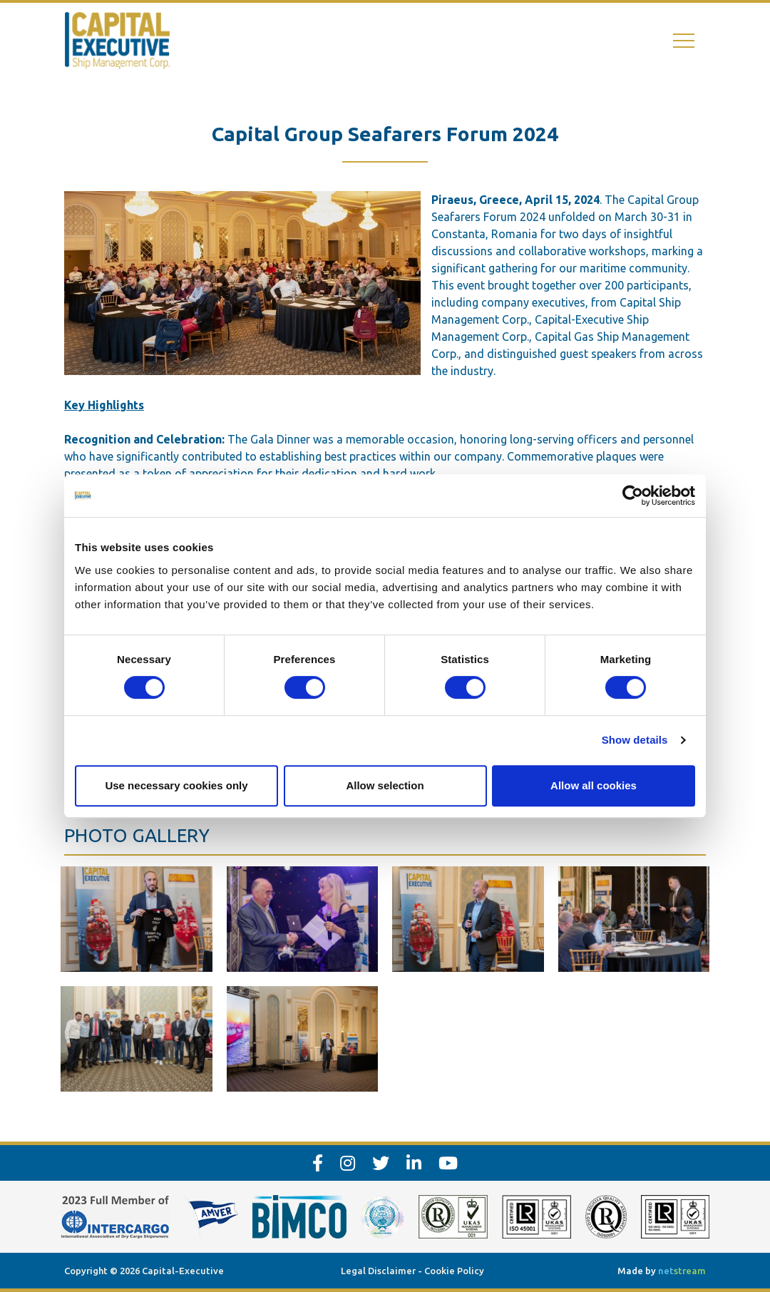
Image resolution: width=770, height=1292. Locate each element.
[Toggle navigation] (683, 41)
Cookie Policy (454, 1271)
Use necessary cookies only (176, 785)
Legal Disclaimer (378, 1271)
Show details (635, 740)
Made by (661, 1271)
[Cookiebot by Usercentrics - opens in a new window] (632, 495)
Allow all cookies (593, 785)
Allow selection (384, 785)
